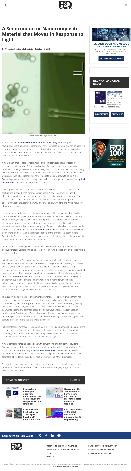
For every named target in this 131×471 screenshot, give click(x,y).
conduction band (47, 229)
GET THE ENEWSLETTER (111, 58)
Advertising (67, 466)
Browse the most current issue (114, 92)
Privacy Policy (57, 466)
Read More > (76, 380)
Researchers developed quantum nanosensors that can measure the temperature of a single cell (32, 396)
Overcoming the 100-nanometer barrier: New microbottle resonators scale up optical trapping (72, 396)
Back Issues (101, 114)
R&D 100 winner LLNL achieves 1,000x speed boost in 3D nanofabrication (31, 414)
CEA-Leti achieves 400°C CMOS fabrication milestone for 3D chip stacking (73, 414)
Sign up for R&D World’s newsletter (62, 449)
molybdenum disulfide (44, 350)
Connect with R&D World (17, 436)
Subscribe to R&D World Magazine (61, 446)
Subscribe (117, 114)
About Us (50, 457)
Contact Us (51, 453)
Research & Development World (65, 5)
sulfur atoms (21, 276)
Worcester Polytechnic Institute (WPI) (39, 142)
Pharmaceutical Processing (101, 449)
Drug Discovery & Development (102, 446)
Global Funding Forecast (100, 453)
